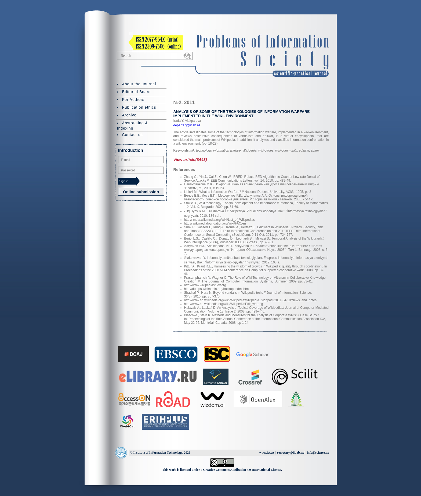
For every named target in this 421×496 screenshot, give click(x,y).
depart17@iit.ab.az (187, 125)
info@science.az (318, 452)
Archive (129, 115)
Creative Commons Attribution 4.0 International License (242, 470)
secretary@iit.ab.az (290, 452)
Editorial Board (136, 92)
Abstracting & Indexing (132, 125)
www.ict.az (266, 452)
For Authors (133, 99)
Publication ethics (139, 107)
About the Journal (139, 84)
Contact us (132, 135)
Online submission (141, 191)
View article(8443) (190, 159)
